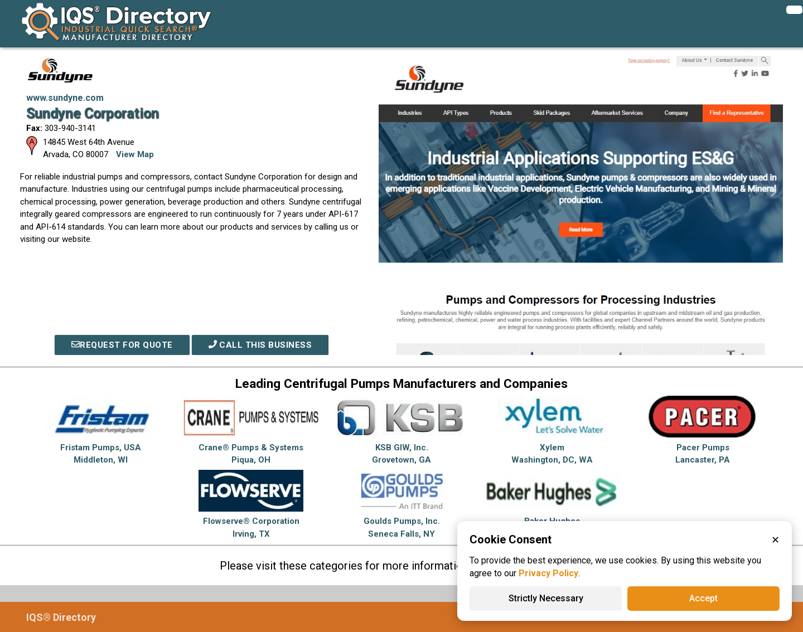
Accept (703, 598)
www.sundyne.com (65, 98)
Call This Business (260, 345)
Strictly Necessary (546, 598)
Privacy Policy (548, 573)
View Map (135, 154)
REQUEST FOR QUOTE (122, 345)
